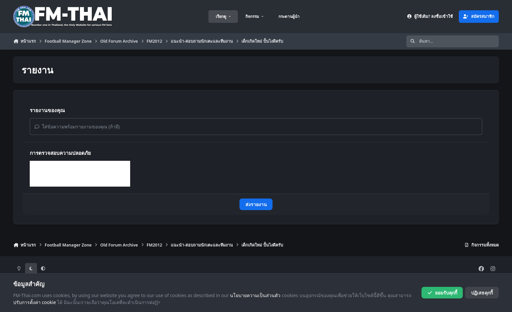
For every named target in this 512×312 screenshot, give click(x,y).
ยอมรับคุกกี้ (442, 293)
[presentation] (80, 174)
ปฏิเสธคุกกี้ (482, 293)
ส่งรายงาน (256, 204)
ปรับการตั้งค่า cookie (34, 302)
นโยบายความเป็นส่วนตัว (255, 295)
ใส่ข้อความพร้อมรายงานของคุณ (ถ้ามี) (77, 126)
